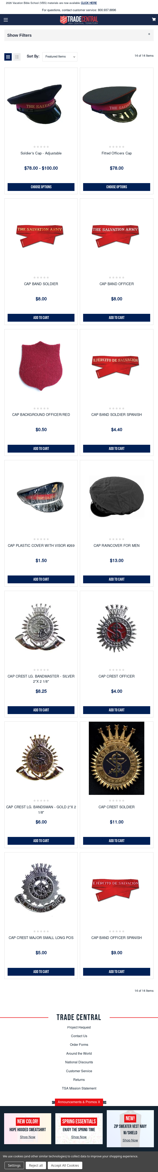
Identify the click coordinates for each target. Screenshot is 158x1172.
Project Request (79, 1027)
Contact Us (79, 1036)
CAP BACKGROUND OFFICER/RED (41, 415)
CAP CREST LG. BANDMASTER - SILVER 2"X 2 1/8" (41, 679)
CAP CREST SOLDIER (117, 807)
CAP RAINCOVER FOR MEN (116, 546)
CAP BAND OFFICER (117, 284)
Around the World (79, 1054)
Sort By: (33, 57)
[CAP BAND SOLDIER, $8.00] (41, 235)
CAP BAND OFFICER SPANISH (116, 938)
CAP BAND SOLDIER (41, 284)
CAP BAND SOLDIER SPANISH (116, 415)
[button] (79, 35)
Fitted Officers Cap (117, 153)
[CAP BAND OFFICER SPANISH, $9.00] (116, 889)
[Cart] (154, 19)
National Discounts (79, 1062)
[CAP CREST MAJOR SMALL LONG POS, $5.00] (41, 889)
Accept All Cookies (65, 1165)
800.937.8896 (107, 10)
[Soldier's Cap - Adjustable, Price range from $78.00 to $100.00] (41, 104)
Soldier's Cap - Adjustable (41, 153)
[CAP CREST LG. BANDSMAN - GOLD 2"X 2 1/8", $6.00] (41, 758)
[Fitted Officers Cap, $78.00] (116, 104)
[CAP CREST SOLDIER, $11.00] (116, 758)
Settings (14, 1165)
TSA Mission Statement (79, 1088)
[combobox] (59, 56)
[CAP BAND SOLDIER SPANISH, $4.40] (116, 366)
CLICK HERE (89, 4)
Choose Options (41, 187)
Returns (79, 1080)
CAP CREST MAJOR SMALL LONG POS (41, 938)
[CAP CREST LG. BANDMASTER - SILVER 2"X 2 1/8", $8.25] (41, 627)
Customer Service (79, 1071)
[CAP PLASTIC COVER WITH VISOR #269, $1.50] (41, 497)
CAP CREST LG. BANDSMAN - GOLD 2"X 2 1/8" (41, 810)
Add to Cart (41, 317)
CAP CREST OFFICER (117, 677)
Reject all (36, 1165)
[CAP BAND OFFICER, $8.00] (116, 235)
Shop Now (27, 1137)
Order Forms (79, 1045)
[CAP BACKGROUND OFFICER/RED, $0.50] (41, 366)
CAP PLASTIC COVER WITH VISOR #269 (41, 546)
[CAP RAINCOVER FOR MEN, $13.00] (116, 497)
